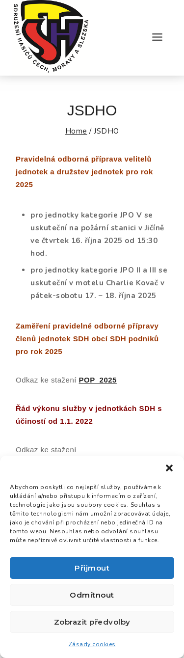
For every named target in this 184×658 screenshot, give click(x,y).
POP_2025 (98, 380)
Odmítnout (92, 595)
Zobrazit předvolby (92, 622)
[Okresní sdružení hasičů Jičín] (51, 38)
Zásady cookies (92, 644)
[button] (169, 468)
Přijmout (92, 568)
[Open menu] (157, 37)
